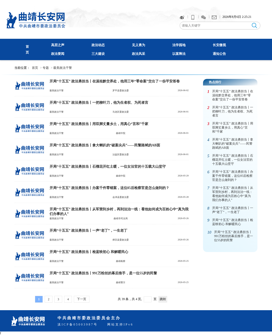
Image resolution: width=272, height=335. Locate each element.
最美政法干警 (62, 67)
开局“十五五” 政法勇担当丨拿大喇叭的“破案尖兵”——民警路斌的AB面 (105, 145)
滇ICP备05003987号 (78, 324)
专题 (46, 67)
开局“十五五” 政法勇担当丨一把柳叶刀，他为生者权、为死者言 (99, 102)
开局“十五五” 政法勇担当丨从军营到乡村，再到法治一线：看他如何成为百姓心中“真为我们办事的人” (119, 211)
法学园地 (179, 45)
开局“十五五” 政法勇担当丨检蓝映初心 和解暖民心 (89, 252)
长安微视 (219, 45)
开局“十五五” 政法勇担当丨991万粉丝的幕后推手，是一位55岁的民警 (103, 273)
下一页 (81, 299)
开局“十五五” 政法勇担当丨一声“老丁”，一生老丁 (88, 230)
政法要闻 (57, 54)
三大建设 (98, 54)
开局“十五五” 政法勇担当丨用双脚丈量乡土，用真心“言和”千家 (99, 124)
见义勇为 (138, 45)
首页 (35, 67)
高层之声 (57, 45)
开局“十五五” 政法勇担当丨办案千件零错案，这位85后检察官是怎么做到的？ (109, 188)
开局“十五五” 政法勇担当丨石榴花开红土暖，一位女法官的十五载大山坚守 (108, 166)
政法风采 (138, 54)
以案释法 (179, 54)
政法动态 (98, 45)
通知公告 (219, 54)
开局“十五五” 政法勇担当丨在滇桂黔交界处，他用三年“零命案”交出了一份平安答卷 (115, 81)
